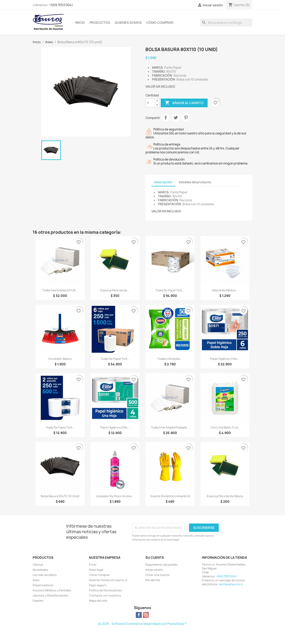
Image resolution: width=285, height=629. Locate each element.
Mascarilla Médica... (225, 290)
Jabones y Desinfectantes (50, 595)
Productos (99, 22)
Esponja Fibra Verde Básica (225, 496)
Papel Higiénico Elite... (225, 359)
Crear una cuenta (157, 575)
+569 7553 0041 (61, 5)
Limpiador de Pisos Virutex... (115, 496)
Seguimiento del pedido (161, 564)
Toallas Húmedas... (169, 359)
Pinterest (186, 118)
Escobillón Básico (60, 359)
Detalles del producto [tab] (195, 182)
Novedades (40, 570)
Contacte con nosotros (105, 595)
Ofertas (38, 564)
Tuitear (176, 118)
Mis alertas (152, 580)
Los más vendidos (45, 575)
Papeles (38, 600)
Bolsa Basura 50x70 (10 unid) (60, 496)
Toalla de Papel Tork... (169, 290)
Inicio (80, 22)
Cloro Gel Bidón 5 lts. (225, 427)
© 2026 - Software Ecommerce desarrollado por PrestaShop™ (142, 624)
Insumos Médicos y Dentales (52, 590)
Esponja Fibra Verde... (115, 290)
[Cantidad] (150, 103)
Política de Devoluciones (105, 590)
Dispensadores (43, 585)
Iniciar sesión (154, 570)
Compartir (166, 118)
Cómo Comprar (159, 22)
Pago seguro (97, 585)
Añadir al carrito (184, 102)
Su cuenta (154, 557)
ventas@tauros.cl (231, 584)
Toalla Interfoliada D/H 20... (60, 290)
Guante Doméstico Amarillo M (170, 496)
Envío (92, 564)
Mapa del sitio (98, 600)
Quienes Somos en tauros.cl (108, 580)
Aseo (36, 580)
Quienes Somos (128, 22)
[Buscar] (226, 23)
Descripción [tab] (163, 182)
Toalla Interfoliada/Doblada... (170, 427)
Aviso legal (96, 570)
